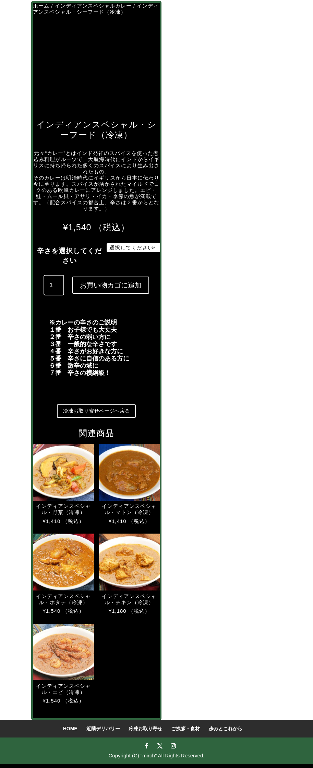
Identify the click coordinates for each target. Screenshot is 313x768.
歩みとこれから (225, 732)
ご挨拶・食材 (185, 732)
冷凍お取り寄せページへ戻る (96, 413)
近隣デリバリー (103, 732)
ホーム (41, 6)
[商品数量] (54, 285)
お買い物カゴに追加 (111, 285)
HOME (70, 732)
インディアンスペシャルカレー (93, 6)
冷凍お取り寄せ (145, 732)
